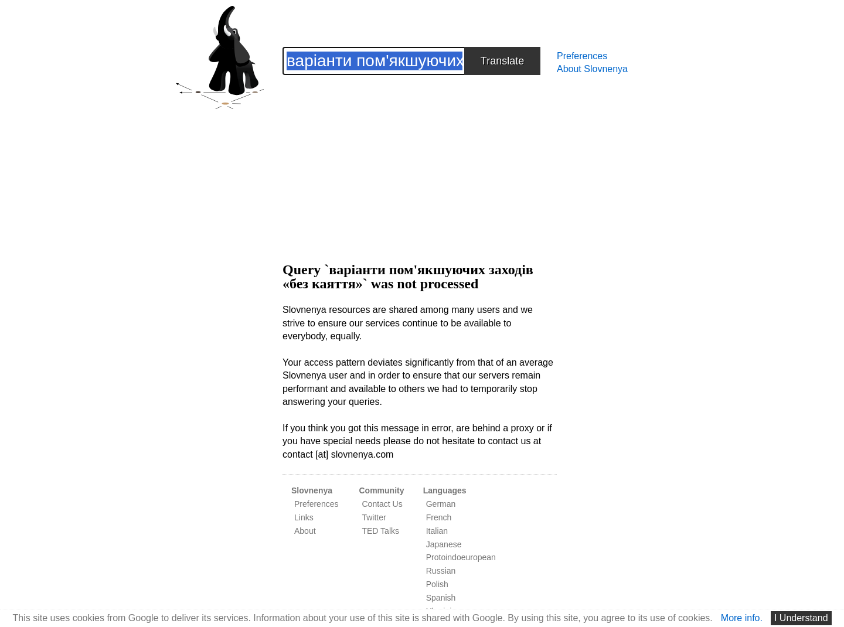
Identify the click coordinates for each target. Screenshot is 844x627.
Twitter (374, 517)
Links (304, 517)
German (441, 504)
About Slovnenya (592, 69)
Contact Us (382, 504)
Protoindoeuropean (461, 557)
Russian (441, 570)
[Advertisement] (420, 157)
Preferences (582, 56)
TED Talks (380, 531)
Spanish (441, 597)
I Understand (801, 618)
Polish (437, 584)
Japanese (444, 544)
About (305, 531)
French (439, 517)
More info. (742, 618)
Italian (437, 531)
